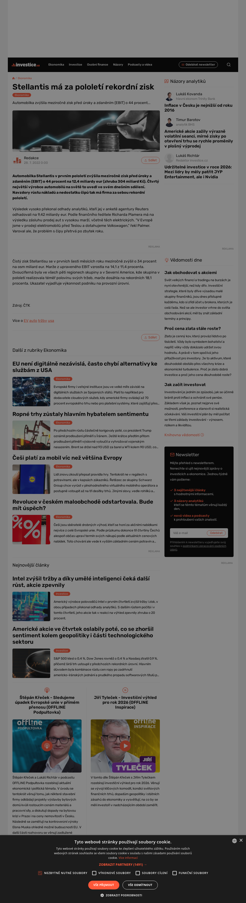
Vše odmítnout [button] (140, 885)
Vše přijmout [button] (104, 885)
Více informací (128, 858)
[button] (123, 864)
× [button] (241, 840)
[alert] (123, 451)
